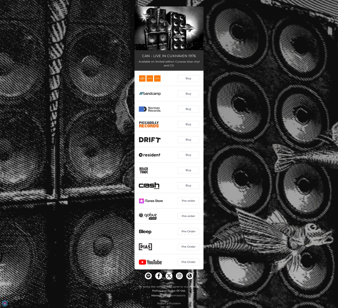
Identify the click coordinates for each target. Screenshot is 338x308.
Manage (156, 295)
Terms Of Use (176, 290)
